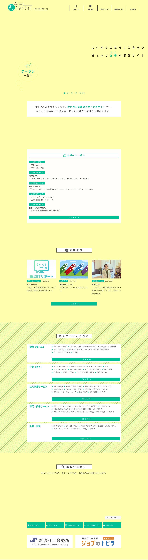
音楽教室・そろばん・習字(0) (63, 432)
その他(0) (56, 356)
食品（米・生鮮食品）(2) (61, 368)
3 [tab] (72, 93)
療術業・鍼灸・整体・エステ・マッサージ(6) (102, 388)
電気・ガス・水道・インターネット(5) (66, 394)
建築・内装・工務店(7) (99, 411)
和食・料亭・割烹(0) (93, 347)
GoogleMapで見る (113, 521)
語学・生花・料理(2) (73, 429)
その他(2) (56, 435)
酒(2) (111, 368)
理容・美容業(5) (58, 388)
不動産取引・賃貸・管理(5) (75, 391)
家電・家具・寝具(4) (78, 371)
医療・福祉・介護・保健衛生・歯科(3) (100, 391)
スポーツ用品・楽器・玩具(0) (88, 374)
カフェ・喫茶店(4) (81, 350)
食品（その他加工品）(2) (98, 368)
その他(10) (56, 417)
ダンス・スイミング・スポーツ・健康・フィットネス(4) (94, 432)
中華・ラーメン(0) (77, 347)
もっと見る (74, 217)
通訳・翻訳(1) (105, 414)
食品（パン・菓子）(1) (80, 368)
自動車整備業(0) (58, 391)
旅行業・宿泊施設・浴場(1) (75, 388)
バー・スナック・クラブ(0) (103, 353)
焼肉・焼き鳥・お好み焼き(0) (63, 350)
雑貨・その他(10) (106, 374)
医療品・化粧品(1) (69, 374)
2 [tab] (68, 93)
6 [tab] (83, 93)
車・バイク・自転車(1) (60, 371)
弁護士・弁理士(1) (59, 408)
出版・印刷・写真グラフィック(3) (64, 414)
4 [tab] (76, 93)
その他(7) (107, 394)
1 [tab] (64, 93)
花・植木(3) (56, 374)
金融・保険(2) (86, 394)
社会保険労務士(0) (110, 408)
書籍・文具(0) (113, 371)
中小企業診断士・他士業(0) (62, 411)
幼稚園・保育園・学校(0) (91, 429)
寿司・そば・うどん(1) (60, 347)
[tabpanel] (74, 51)
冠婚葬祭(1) (97, 394)
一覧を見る (85, 361)
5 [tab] (79, 93)
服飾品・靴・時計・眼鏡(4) (96, 371)
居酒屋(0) (93, 350)
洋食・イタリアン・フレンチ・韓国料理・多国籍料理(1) (72, 353)
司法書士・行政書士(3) (75, 408)
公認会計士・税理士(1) (93, 408)
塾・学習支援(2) (58, 429)
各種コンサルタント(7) (81, 411)
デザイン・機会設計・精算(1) (88, 414)
